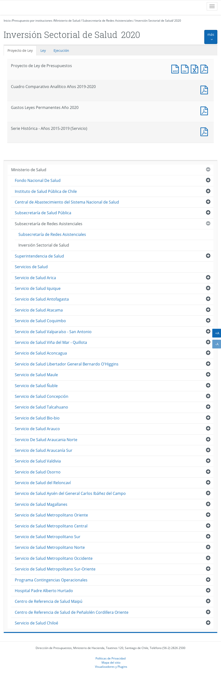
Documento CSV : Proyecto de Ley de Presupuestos (186, 68)
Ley (43, 50)
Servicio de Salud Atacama (39, 310)
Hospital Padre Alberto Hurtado (44, 590)
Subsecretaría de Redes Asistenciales (107, 20)
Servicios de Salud (31, 266)
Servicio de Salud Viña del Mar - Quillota (51, 342)
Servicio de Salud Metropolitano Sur (47, 536)
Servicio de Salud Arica (35, 277)
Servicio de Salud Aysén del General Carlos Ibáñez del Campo (70, 493)
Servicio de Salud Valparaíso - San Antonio (53, 331)
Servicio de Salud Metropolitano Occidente (54, 558)
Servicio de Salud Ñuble (36, 385)
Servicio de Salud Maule (36, 374)
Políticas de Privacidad (110, 658)
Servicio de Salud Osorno (38, 472)
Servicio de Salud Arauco (37, 428)
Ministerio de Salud (67, 20)
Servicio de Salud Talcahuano (41, 407)
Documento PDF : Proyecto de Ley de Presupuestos (205, 68)
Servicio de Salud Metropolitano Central (51, 526)
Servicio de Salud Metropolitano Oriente (51, 515)
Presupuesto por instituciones (32, 20)
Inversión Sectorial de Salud (154, 20)
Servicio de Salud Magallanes (41, 504)
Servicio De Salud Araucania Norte (46, 439)
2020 (177, 20)
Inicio (7, 20)
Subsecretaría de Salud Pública (43, 212)
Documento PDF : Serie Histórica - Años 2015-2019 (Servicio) (205, 131)
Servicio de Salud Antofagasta (42, 299)
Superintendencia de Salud (39, 256)
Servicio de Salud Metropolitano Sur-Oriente (55, 569)
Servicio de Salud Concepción (41, 396)
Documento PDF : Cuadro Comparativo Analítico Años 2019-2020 (205, 89)
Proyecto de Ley (20, 50)
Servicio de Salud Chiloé (36, 623)
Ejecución (61, 50)
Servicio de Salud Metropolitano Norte (50, 547)
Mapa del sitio (111, 662)
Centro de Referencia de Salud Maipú (48, 601)
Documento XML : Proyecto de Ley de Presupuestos (176, 68)
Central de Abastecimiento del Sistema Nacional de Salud (67, 202)
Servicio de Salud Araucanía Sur (43, 450)
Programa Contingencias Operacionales (51, 580)
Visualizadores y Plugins (111, 666)
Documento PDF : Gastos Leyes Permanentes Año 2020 (205, 110)
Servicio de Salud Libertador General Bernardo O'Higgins (66, 364)
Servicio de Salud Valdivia (38, 461)
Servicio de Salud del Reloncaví (43, 482)
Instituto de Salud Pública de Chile (46, 191)
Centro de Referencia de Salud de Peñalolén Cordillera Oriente (71, 612)
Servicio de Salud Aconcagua (41, 353)
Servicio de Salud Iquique (38, 288)
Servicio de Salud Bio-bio (37, 418)
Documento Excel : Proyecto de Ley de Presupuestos (195, 68)
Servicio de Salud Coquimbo (40, 320)
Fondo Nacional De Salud (38, 180)
